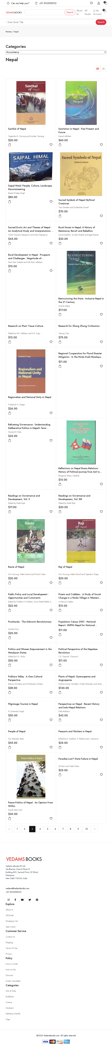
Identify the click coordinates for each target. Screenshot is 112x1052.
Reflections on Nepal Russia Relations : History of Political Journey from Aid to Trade (79, 472)
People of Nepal (16, 731)
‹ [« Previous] (9, 829)
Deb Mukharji (64, 711)
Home (8, 31)
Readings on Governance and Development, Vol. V (24, 497)
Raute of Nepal (16, 567)
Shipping (9, 942)
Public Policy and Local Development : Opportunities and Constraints (28, 596)
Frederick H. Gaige (16, 404)
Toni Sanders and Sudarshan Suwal (73, 207)
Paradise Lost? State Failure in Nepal (78, 758)
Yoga (8, 1019)
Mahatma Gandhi (13, 1013)
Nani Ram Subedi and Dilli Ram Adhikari (25, 262)
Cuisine (9, 1002)
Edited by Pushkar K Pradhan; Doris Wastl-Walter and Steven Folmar (37, 601)
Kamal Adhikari (64, 136)
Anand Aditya (64, 305)
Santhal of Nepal (17, 129)
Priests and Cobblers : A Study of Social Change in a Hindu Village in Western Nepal (79, 598)
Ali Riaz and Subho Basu (68, 766)
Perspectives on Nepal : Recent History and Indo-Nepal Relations (78, 705)
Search (69, 12)
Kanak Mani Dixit (15, 809)
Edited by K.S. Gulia (16, 656)
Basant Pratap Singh (16, 193)
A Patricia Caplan (65, 601)
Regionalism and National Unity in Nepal (29, 397)
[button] (97, 68)
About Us (79, 12)
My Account (97, 12)
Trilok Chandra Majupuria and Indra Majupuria (27, 234)
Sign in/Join (11, 926)
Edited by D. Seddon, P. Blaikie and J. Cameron (78, 738)
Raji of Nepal (65, 567)
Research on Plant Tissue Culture (25, 326)
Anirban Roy (13, 629)
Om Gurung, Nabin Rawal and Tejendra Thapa (78, 574)
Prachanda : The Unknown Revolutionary (29, 621)
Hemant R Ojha (14, 431)
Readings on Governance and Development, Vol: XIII (74, 497)
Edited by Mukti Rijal (16, 503)
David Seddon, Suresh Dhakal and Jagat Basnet (78, 234)
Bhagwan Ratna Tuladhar (69, 475)
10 (86, 829)
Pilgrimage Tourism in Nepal (23, 704)
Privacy (9, 953)
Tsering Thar (63, 333)
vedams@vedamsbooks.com (17, 888)
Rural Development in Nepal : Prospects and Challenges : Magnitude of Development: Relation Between (29, 258)
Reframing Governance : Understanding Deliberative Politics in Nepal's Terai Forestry (29, 428)
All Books (88, 12)
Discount (9, 975)
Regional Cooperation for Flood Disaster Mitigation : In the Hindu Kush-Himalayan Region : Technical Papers (80, 357)
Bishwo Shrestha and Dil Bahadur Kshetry (25, 683)
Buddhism (10, 996)
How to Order (12, 963)
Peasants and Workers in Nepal (75, 731)
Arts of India (11, 990)
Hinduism (10, 1008)
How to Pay (11, 969)
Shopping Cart (12, 921)
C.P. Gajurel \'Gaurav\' (68, 656)
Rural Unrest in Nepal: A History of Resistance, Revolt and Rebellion (76, 229)
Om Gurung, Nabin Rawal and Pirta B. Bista (26, 574)
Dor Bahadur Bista (16, 738)
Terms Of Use (11, 948)
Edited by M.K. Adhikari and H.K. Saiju (24, 333)
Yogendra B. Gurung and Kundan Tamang (26, 136)
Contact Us (10, 936)
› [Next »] (94, 829)
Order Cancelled (13, 981)
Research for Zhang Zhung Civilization (79, 326)
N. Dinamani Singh (16, 711)
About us (9, 909)
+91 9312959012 (45, 3)
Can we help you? (18, 3)
